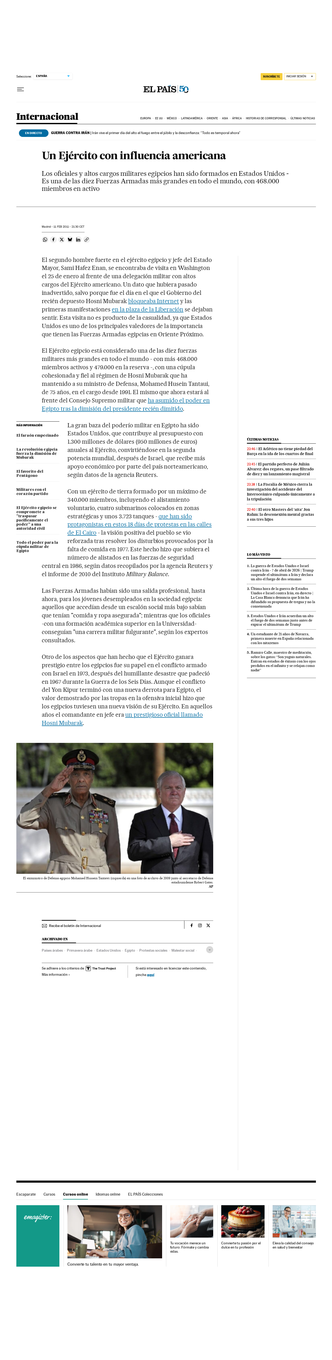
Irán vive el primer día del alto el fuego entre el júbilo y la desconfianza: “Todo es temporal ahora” (145, 133)
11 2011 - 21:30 (68, 226)
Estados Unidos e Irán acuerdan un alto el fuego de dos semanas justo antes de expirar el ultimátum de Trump (282, 620)
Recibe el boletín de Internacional (75, 926)
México (172, 118)
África (237, 118)
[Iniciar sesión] (300, 76)
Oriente (212, 118)
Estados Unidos (108, 950)
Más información (56, 974)
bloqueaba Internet (153, 301)
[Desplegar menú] (20, 89)
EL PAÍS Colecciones (145, 1194)
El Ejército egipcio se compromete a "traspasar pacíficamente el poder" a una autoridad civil (36, 518)
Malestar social (182, 950)
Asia (225, 118)
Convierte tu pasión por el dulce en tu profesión (241, 1245)
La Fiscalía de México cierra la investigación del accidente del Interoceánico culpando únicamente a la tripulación (281, 491)
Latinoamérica (192, 118)
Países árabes (52, 950)
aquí (150, 974)
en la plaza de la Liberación (147, 309)
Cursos (49, 1194)
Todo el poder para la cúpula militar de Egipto (37, 547)
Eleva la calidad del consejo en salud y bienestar (293, 1245)
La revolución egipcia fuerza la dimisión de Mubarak (37, 454)
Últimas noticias (302, 118)
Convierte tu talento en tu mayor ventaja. (103, 1264)
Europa (145, 118)
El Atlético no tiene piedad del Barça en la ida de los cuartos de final (280, 451)
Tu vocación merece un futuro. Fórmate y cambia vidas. (189, 1247)
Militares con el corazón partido (32, 492)
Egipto (130, 950)
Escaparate (26, 1194)
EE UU (159, 118)
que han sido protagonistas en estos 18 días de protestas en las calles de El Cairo (139, 524)
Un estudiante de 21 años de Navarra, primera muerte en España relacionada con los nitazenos (282, 638)
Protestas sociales (153, 950)
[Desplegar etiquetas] (209, 949)
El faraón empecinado (37, 435)
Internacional (47, 117)
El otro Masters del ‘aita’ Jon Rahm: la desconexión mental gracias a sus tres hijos (280, 514)
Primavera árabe (79, 950)
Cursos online (75, 1194)
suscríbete (271, 76)
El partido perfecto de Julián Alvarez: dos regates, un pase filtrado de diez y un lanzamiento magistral (280, 469)
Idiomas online (108, 1194)
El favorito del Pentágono (29, 474)
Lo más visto (258, 554)
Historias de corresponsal (266, 118)
